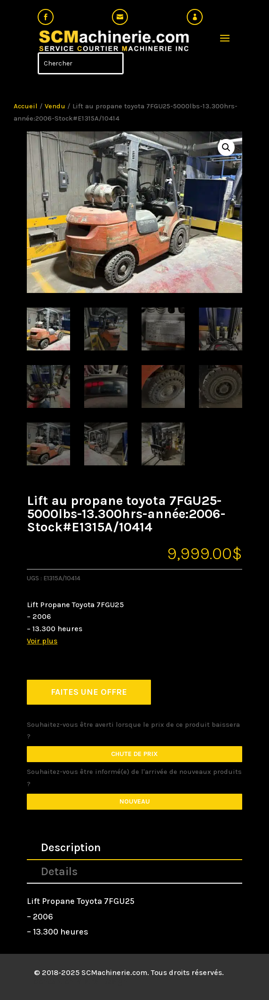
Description (71, 847)
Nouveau (134, 801)
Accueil (26, 106)
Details (59, 871)
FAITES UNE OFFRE (89, 692)
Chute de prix (134, 754)
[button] (226, 147)
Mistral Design (101, 981)
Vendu (55, 106)
